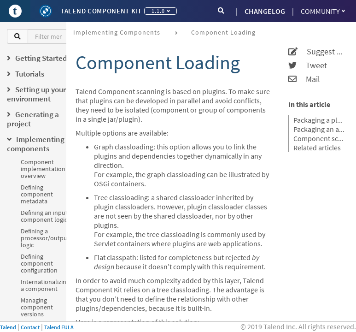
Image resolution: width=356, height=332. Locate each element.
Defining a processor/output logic (45, 238)
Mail (304, 79)
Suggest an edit (316, 51)
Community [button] (323, 11)
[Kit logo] (45, 11)
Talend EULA (59, 327)
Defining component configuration (39, 263)
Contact (30, 327)
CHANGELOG (265, 11)
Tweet (307, 65)
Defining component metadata (37, 194)
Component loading (223, 32)
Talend (8, 327)
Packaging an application (318, 129)
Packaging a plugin (318, 120)
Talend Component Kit (101, 10)
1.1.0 (161, 10)
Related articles (317, 147)
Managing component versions (37, 307)
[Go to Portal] (15, 11)
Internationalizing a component (45, 285)
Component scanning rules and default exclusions (318, 138)
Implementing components (116, 32)
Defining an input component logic (44, 216)
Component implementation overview (43, 169)
